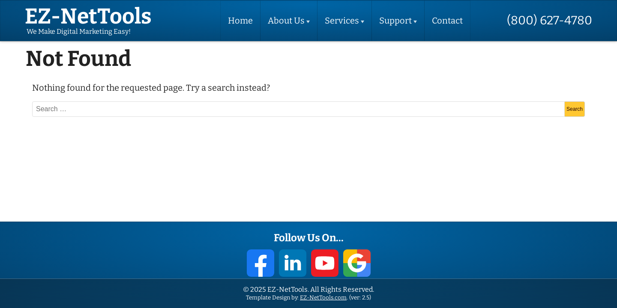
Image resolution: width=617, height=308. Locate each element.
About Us (286, 21)
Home (240, 21)
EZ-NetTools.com (323, 297)
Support (395, 21)
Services (342, 21)
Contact (447, 21)
